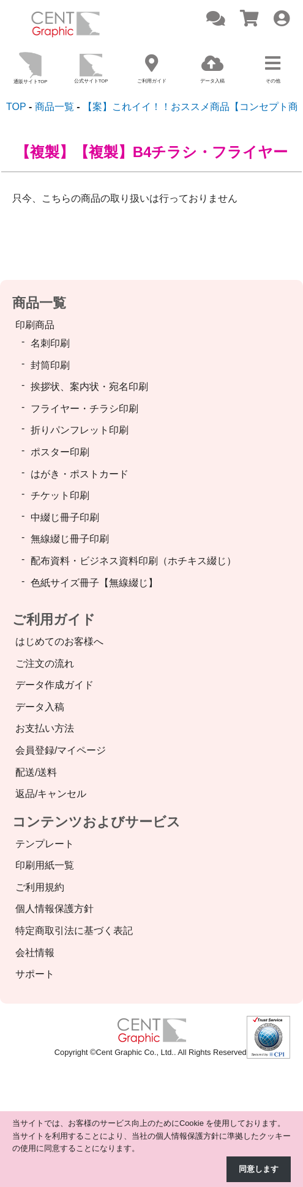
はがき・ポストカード (80, 474)
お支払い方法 (44, 728)
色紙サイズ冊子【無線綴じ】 (94, 583)
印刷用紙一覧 (44, 865)
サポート (34, 974)
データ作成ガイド (54, 685)
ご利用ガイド (53, 619)
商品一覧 (39, 303)
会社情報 (34, 952)
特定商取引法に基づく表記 (74, 930)
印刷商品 (34, 325)
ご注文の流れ (44, 663)
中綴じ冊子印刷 (65, 517)
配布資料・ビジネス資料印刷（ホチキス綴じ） (133, 561)
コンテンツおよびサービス (96, 821)
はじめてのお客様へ (59, 641)
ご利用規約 (39, 887)
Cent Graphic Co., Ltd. (135, 1052)
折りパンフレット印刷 (80, 430)
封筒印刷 (50, 365)
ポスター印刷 (60, 452)
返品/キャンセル (50, 793)
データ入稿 (39, 707)
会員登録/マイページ (60, 750)
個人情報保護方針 (54, 908)
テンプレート (44, 844)
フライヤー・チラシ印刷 (84, 408)
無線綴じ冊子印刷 (70, 539)
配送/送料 (36, 772)
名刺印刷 (50, 343)
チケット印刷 (60, 495)
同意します (259, 1169)
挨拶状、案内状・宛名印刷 (89, 386)
